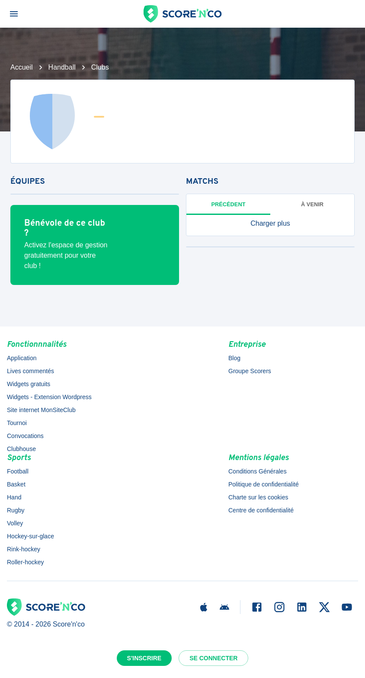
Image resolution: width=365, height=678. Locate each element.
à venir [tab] (312, 204)
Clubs (100, 67)
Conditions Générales (257, 471)
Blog (234, 358)
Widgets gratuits (28, 384)
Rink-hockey (23, 549)
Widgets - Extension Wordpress (49, 396)
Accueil (21, 67)
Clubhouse (21, 448)
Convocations (25, 435)
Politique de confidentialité (263, 484)
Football (18, 471)
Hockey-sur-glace (30, 536)
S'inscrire (144, 658)
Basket (16, 484)
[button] (270, 223)
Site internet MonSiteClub (41, 409)
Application (22, 358)
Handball (62, 67)
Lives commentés (30, 371)
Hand (14, 497)
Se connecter (213, 658)
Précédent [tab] (228, 204)
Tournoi (17, 422)
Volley (15, 523)
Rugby (15, 510)
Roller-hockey (25, 562)
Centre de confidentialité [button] (261, 510)
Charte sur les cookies (258, 497)
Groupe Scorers (249, 371)
